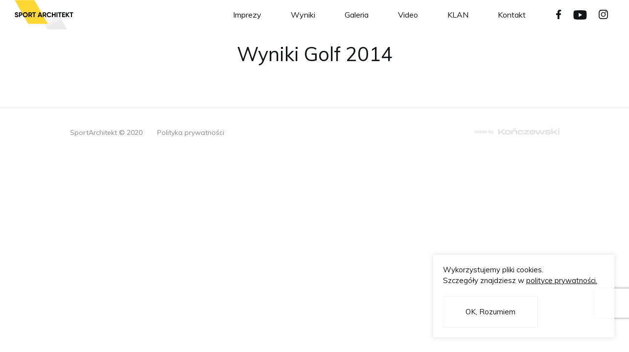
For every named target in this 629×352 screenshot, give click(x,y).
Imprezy (247, 15)
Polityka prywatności (190, 132)
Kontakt (512, 15)
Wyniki (303, 15)
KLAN (457, 15)
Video (408, 15)
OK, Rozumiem (490, 311)
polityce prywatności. (561, 280)
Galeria (357, 15)
